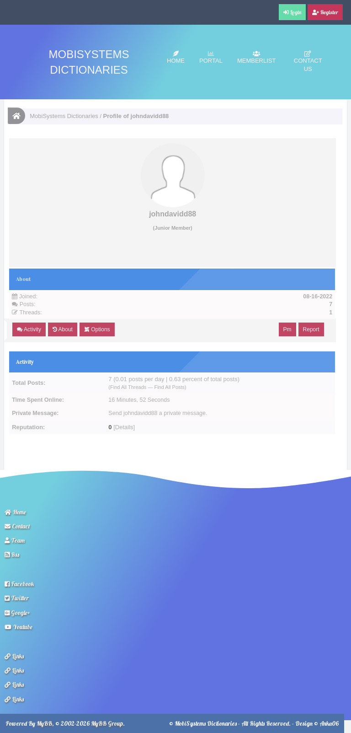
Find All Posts (169, 387)
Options (97, 329)
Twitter (17, 598)
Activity (29, 329)
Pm (287, 329)
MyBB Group (107, 723)
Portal (211, 57)
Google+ (17, 612)
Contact (17, 526)
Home (176, 57)
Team (15, 540)
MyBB (44, 723)
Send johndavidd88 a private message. (157, 413)
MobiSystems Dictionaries (64, 116)
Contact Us (308, 61)
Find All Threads (128, 387)
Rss (12, 554)
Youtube (18, 627)
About (63, 329)
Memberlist (256, 57)
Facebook (19, 583)
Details (124, 427)
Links (14, 656)
